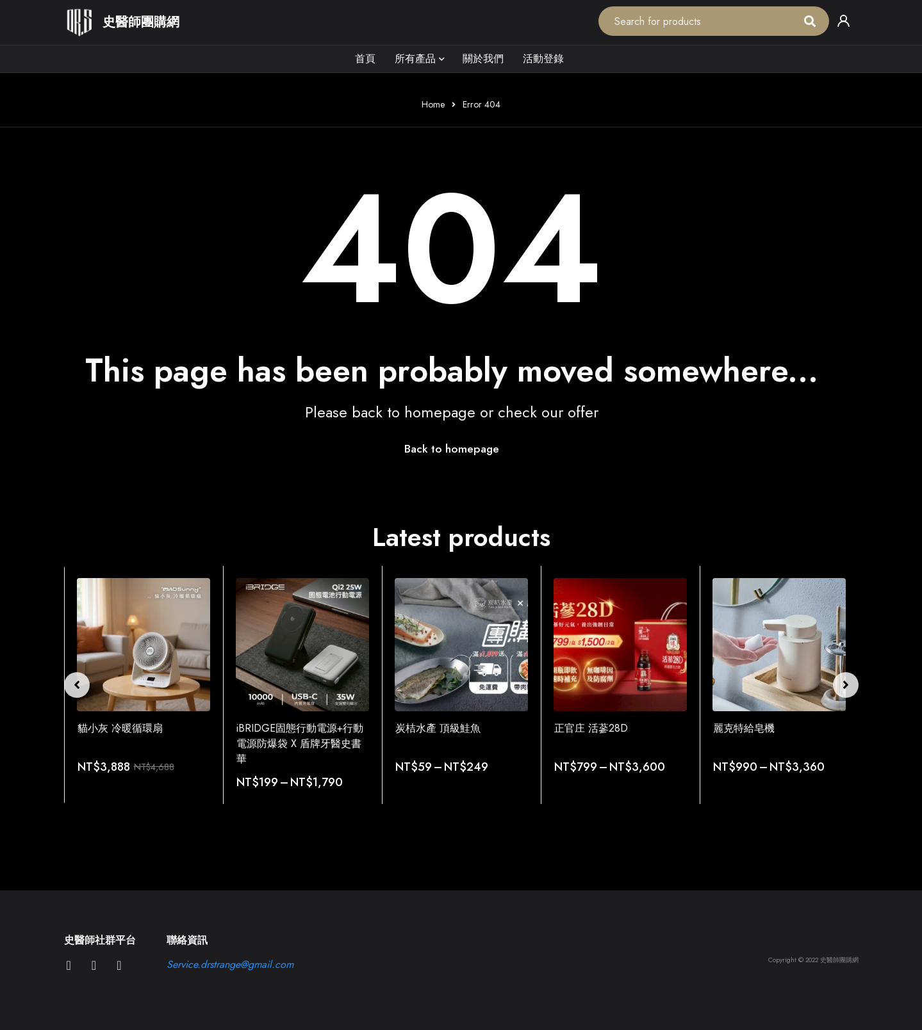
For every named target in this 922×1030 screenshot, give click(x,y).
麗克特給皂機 (744, 728)
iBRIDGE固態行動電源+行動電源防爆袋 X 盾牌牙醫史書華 (299, 744)
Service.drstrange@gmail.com (230, 964)
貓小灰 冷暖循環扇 (120, 728)
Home (433, 104)
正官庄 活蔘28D (591, 728)
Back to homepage (451, 449)
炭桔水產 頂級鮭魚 (438, 728)
